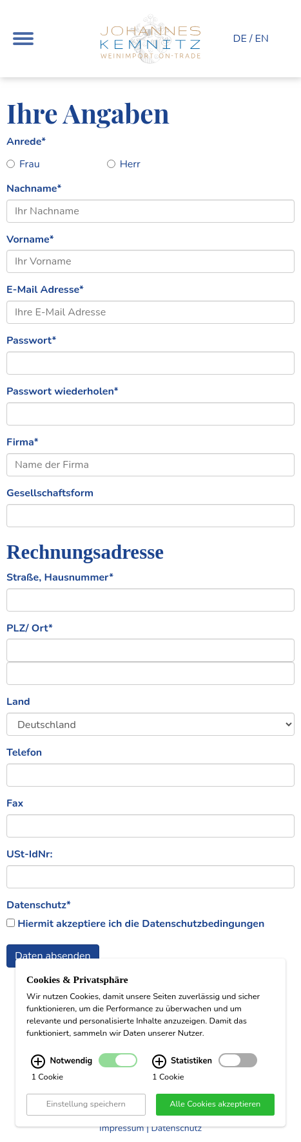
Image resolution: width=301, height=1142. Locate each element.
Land (18, 702)
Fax (14, 803)
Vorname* (30, 239)
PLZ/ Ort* (29, 628)
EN (262, 39)
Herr (124, 164)
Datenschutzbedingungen (203, 924)
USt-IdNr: (29, 854)
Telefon (24, 752)
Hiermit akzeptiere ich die (140, 924)
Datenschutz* (38, 905)
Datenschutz (176, 1128)
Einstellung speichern (86, 1104)
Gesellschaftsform (49, 493)
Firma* (22, 442)
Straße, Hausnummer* (59, 577)
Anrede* (26, 142)
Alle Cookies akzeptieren (215, 1104)
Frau (23, 164)
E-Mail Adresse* (45, 290)
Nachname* (33, 189)
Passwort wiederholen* (62, 391)
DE (240, 39)
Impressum (121, 1128)
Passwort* (31, 340)
